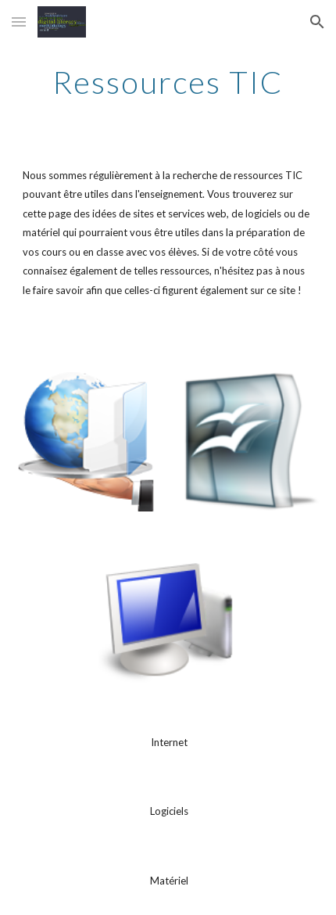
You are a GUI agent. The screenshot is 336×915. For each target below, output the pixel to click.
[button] (19, 21)
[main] (168, 82)
